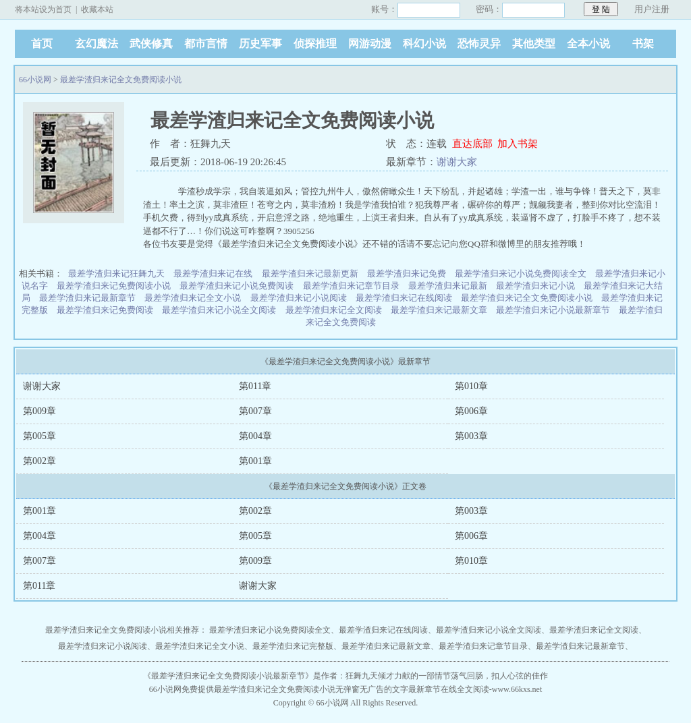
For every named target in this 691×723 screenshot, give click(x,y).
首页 (42, 43)
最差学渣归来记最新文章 (439, 310)
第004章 (255, 436)
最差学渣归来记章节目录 (351, 286)
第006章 (471, 411)
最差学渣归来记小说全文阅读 (219, 310)
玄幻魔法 (96, 43)
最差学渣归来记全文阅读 (333, 310)
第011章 (255, 386)
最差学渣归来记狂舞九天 (116, 273)
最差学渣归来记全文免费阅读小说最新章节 (228, 676)
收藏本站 (97, 9)
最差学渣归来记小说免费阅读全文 (520, 273)
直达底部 (472, 143)
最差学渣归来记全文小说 (192, 298)
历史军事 (260, 43)
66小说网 (35, 79)
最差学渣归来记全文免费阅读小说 (121, 79)
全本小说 (588, 43)
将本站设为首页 (43, 9)
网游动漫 (369, 43)
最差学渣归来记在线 (212, 273)
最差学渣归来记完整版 (292, 646)
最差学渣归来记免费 (406, 273)
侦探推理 (315, 43)
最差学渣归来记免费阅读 (105, 310)
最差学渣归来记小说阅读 (298, 298)
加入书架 (517, 143)
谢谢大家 (457, 161)
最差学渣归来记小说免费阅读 (236, 286)
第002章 (39, 461)
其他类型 (533, 43)
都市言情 (205, 43)
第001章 (255, 461)
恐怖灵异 (479, 43)
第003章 (471, 436)
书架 (643, 43)
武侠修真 (151, 43)
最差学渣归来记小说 (535, 286)
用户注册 (651, 9)
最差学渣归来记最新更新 (310, 273)
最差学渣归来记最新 (447, 286)
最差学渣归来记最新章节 (87, 298)
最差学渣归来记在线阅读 (404, 298)
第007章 (255, 411)
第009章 (39, 411)
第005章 (39, 436)
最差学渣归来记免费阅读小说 (114, 286)
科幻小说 (424, 43)
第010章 (471, 386)
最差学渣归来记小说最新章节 (553, 310)
